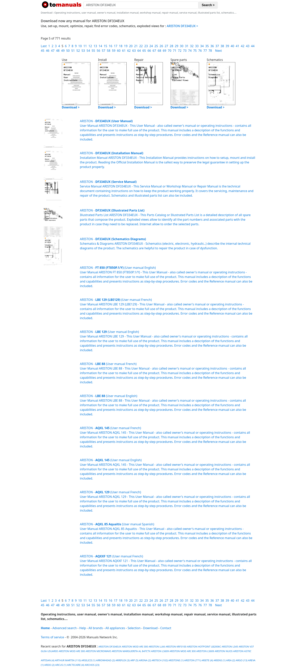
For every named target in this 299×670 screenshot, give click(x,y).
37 (217, 46)
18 (120, 46)
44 (252, 46)
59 (113, 50)
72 (179, 50)
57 (103, 50)
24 (151, 46)
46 (47, 50)
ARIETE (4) (207, 660)
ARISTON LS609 (160, 651)
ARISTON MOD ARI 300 (135, 646)
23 (146, 46)
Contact (165, 628)
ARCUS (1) (60, 665)
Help (82, 628)
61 (123, 50)
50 (68, 50)
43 (247, 46)
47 (52, 50)
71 (174, 50)
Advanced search (64, 628)
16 (110, 46)
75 (195, 50)
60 (119, 50)
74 (190, 50)
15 (105, 46)
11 (85, 46)
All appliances (115, 628)
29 (176, 46)
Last (44, 46)
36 (212, 46)
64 (139, 50)
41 (237, 46)
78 (210, 50)
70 (169, 50)
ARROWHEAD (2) (105, 660)
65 (144, 50)
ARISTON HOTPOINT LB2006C (204, 646)
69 (164, 50)
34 (202, 46)
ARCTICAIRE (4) (75, 665)
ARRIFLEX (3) (122, 660)
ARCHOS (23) (92, 665)
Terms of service (52, 637)
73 (184, 50)
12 (90, 46)
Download (150, 628)
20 (131, 46)
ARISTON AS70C (242, 651)
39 (227, 46)
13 (95, 46)
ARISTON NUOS (224, 651)
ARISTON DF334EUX (109, 646)
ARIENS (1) (220, 660)
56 (98, 50)
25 (156, 46)
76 (200, 50)
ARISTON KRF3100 (176, 646)
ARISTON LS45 (230, 646)
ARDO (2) (49, 665)
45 (42, 50)
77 (205, 50)
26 (161, 46)
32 (192, 46)
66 (149, 50)
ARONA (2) (145, 660)
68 (159, 50)
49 (63, 50)
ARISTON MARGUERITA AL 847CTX (131, 651)
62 (129, 50)
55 (93, 50)
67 (154, 50)
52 (78, 50)
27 (166, 46)
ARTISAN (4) (47, 660)
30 (181, 46)
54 (88, 50)
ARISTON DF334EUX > (182, 26)
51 (73, 50)
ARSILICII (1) (88, 660)
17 (115, 46)
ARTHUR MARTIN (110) (68, 660)
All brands (95, 628)
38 (222, 46)
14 (100, 46)
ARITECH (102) (160, 660)
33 (197, 46)
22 (141, 46)
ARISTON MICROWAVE (98, 651)
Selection (134, 628)
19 (125, 46)
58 (108, 50)
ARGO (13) (241, 660)
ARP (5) (134, 660)
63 (134, 50)
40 (232, 46)
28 (171, 46)
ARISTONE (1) (176, 660)
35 (207, 46)
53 (83, 50)
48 (57, 50)
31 (186, 46)
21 (136, 46)
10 (80, 46)
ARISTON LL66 (157, 646)
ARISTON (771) (192, 660)
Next (218, 50)
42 (242, 46)
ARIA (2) (230, 660)
